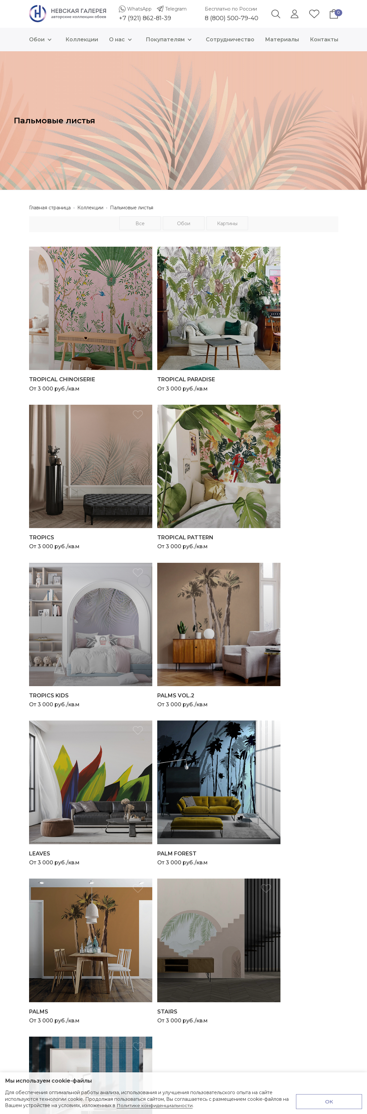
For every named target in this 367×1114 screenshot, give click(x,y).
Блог (193, 991)
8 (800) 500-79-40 (231, 18)
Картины (227, 224)
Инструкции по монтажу (217, 961)
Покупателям (170, 39)
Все (140, 224)
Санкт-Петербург (208, 916)
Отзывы (196, 1007)
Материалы (282, 39)
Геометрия (200, 893)
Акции (195, 999)
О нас (122, 39)
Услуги (195, 984)
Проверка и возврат (212, 1059)
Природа (198, 870)
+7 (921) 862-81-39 (145, 18)
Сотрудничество (230, 39)
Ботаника (199, 878)
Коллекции (81, 39)
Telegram (176, 9)
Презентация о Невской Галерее (227, 953)
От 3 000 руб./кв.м (79, 359)
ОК (329, 1101)
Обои (42, 39)
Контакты (324, 39)
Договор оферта (207, 1067)
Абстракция (202, 900)
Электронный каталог (213, 968)
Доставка (199, 1044)
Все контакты (45, 940)
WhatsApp (139, 9)
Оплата (196, 1037)
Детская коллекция (211, 923)
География (200, 908)
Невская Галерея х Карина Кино (226, 931)
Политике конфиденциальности (155, 1105)
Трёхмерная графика (212, 885)
